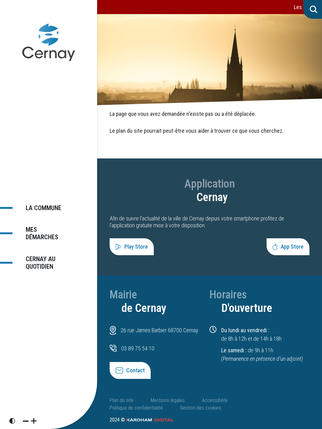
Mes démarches (45, 233)
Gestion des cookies (200, 408)
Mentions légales (168, 400)
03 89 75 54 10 (137, 348)
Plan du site (121, 400)
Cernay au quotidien (36, 259)
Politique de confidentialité (136, 408)
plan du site (129, 130)
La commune (39, 210)
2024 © (141, 420)
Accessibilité (215, 400)
